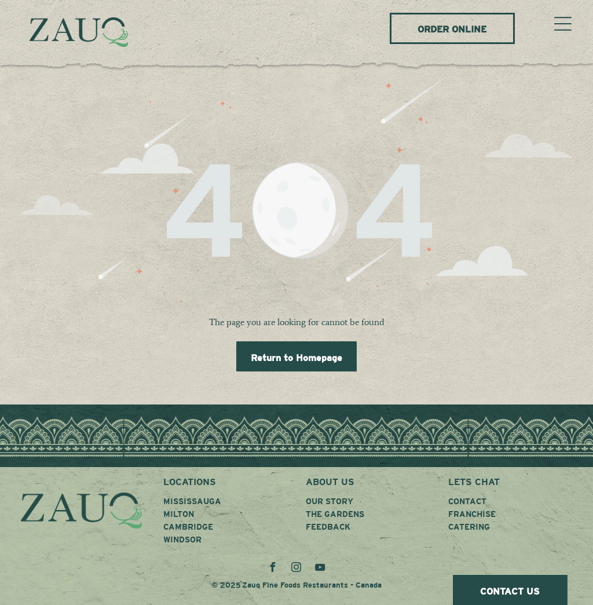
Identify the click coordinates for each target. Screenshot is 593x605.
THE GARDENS (335, 514)
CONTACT (467, 501)
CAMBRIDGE (188, 526)
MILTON (178, 514)
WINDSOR (182, 539)
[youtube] (320, 569)
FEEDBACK (328, 526)
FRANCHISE (472, 514)
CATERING (469, 526)
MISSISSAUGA (192, 501)
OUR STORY (329, 501)
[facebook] (272, 569)
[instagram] (296, 569)
